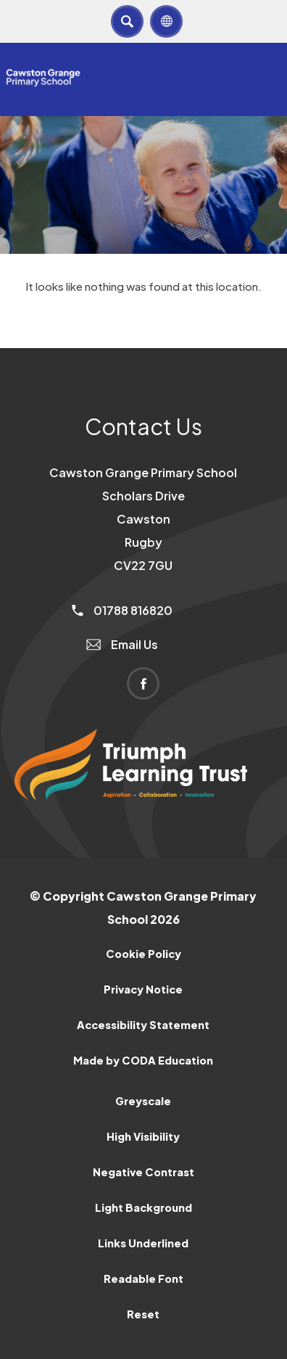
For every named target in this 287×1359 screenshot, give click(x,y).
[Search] (127, 21)
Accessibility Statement (143, 1024)
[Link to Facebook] (143, 683)
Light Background (143, 1207)
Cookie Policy (143, 953)
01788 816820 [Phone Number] (122, 610)
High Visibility (143, 1136)
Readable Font (143, 1278)
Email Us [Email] (122, 644)
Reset (143, 1314)
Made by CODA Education (143, 1060)
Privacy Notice (143, 989)
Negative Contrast (143, 1171)
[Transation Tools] (166, 21)
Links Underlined (143, 1242)
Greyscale (143, 1100)
